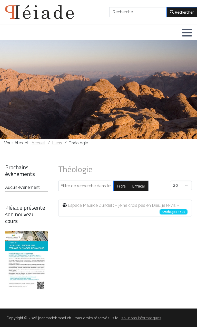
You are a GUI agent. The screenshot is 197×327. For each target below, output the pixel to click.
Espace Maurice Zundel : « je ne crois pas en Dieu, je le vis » (123, 205)
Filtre (121, 186)
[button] (187, 32)
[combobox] (138, 12)
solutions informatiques (141, 318)
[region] (98, 89)
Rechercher (182, 12)
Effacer (138, 186)
